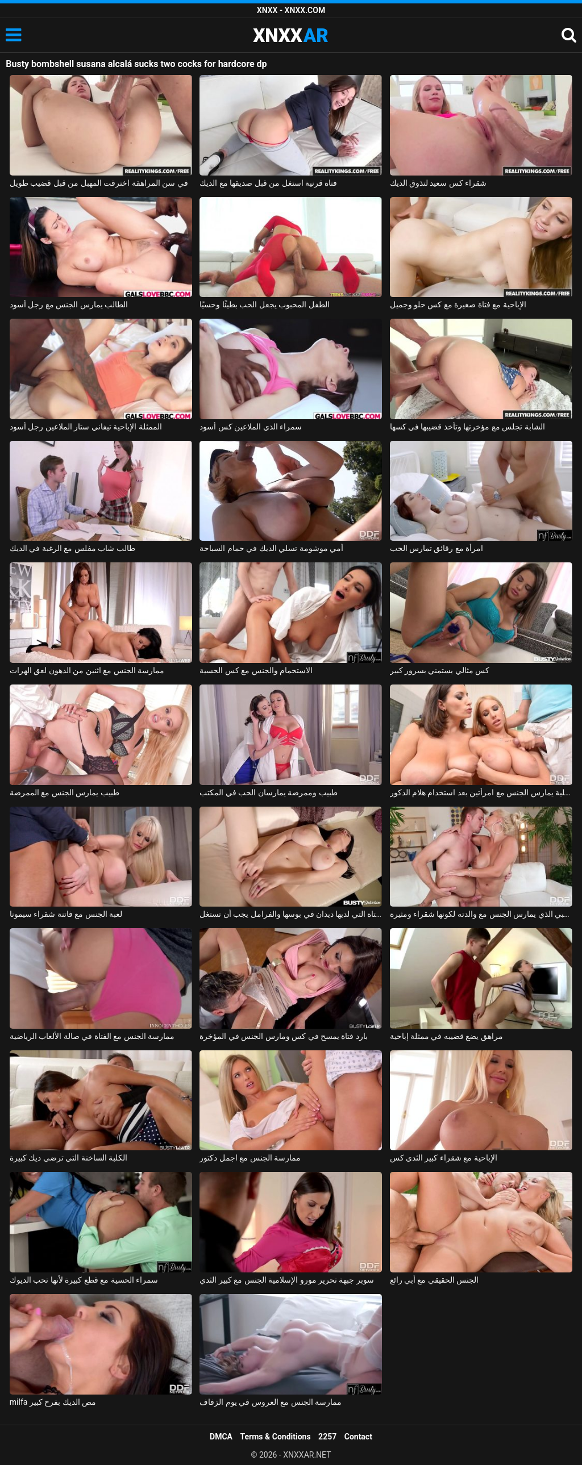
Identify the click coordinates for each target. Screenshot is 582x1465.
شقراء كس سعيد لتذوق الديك (438, 182)
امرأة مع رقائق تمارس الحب (437, 548)
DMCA (221, 1436)
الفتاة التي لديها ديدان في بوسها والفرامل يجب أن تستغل (290, 914)
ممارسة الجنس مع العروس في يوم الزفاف (270, 1401)
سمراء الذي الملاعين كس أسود (250, 426)
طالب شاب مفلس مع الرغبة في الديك (72, 548)
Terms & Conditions (275, 1436)
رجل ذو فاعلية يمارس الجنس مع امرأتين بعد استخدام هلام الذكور (481, 792)
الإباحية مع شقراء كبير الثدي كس (443, 1157)
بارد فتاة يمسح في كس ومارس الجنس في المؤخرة (283, 1036)
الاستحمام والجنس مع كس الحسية (256, 670)
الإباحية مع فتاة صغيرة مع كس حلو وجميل (458, 304)
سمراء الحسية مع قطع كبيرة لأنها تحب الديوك (84, 1279)
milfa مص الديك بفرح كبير (53, 1401)
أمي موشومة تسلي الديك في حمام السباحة (271, 548)
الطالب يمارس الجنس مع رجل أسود (69, 304)
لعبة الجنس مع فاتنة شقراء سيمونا (66, 914)
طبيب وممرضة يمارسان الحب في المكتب (268, 792)
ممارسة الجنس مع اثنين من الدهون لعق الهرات (87, 670)
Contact (358, 1436)
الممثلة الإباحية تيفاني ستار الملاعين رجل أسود (86, 426)
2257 (327, 1436)
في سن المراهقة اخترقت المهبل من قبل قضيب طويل (99, 182)
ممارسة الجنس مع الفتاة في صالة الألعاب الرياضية (92, 1036)
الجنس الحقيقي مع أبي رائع (434, 1279)
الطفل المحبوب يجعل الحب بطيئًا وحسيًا (264, 304)
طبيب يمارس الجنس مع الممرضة (64, 792)
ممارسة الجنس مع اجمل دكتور (250, 1157)
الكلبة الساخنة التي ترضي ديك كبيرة (68, 1157)
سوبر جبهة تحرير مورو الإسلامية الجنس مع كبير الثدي (286, 1279)
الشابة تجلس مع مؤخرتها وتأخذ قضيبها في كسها (467, 426)
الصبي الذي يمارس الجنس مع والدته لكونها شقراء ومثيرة (481, 914)
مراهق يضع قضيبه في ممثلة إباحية (446, 1036)
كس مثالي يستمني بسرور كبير (440, 670)
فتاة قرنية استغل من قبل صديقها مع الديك (268, 182)
